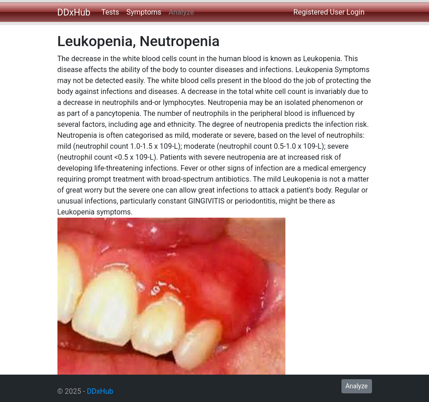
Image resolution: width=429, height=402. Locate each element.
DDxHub (74, 12)
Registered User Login (329, 12)
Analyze (181, 12)
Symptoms (143, 12)
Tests (110, 12)
